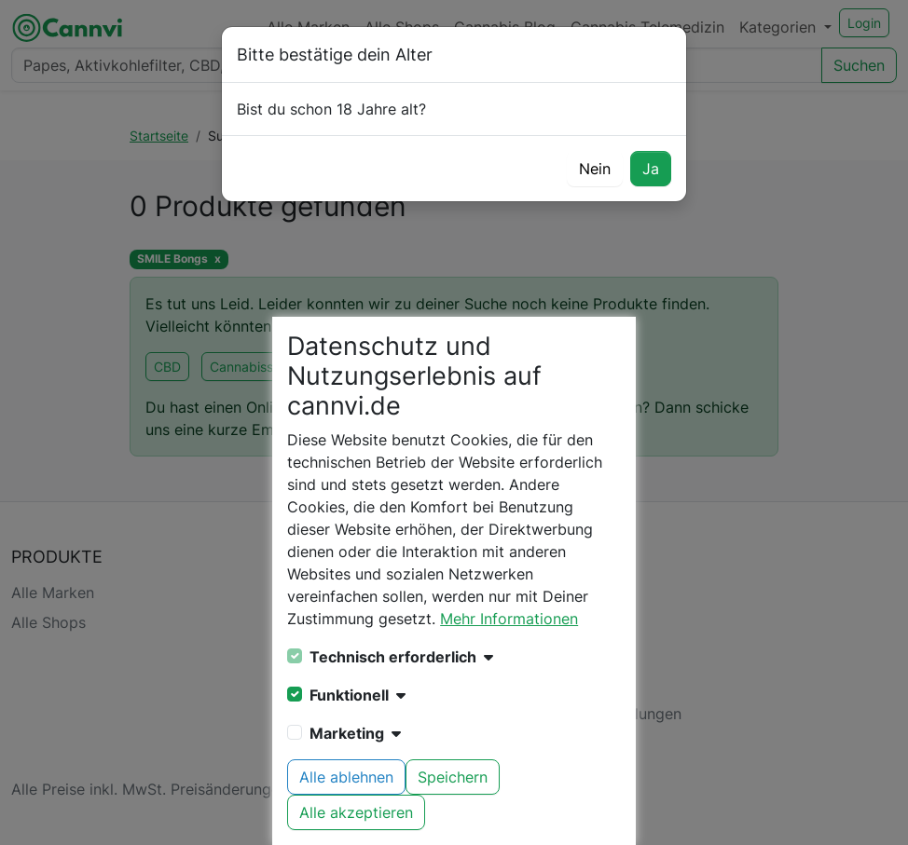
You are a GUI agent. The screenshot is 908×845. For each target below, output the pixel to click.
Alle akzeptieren (356, 812)
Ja (650, 168)
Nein (595, 168)
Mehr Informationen (509, 618)
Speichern (453, 777)
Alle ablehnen (346, 777)
